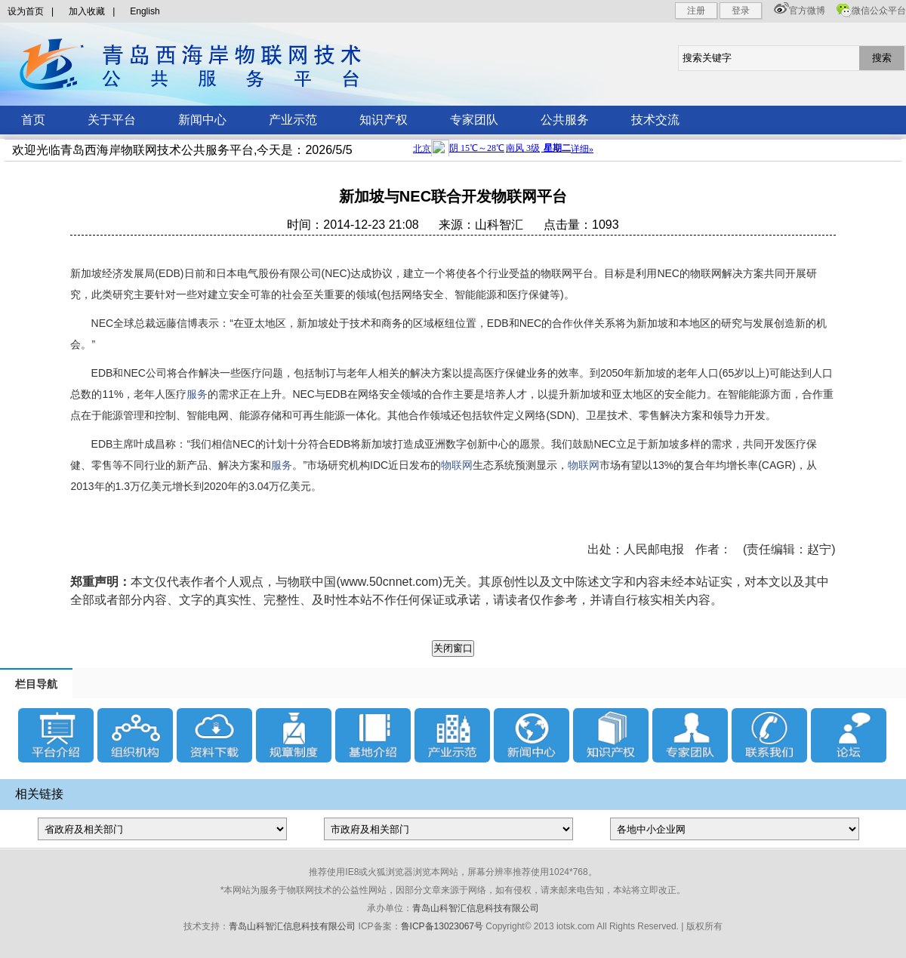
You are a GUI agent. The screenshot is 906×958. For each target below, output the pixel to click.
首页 (33, 119)
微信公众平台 (879, 10)
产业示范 (293, 119)
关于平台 (112, 119)
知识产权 (383, 119)
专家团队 (474, 119)
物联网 (457, 465)
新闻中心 (202, 119)
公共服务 (565, 119)
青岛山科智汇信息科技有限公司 (475, 908)
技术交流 (655, 119)
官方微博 (807, 10)
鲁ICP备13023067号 (442, 926)
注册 (696, 10)
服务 (197, 394)
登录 (741, 10)
